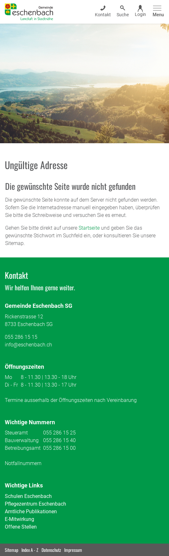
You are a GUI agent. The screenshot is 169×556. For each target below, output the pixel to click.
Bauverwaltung (22, 440)
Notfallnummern (23, 463)
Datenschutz (51, 549)
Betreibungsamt (23, 448)
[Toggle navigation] (157, 12)
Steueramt (16, 433)
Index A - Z (29, 549)
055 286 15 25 (59, 433)
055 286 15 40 (59, 440)
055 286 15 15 (21, 337)
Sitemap (11, 549)
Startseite (89, 228)
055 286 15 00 (59, 448)
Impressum (73, 549)
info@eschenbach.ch (28, 345)
